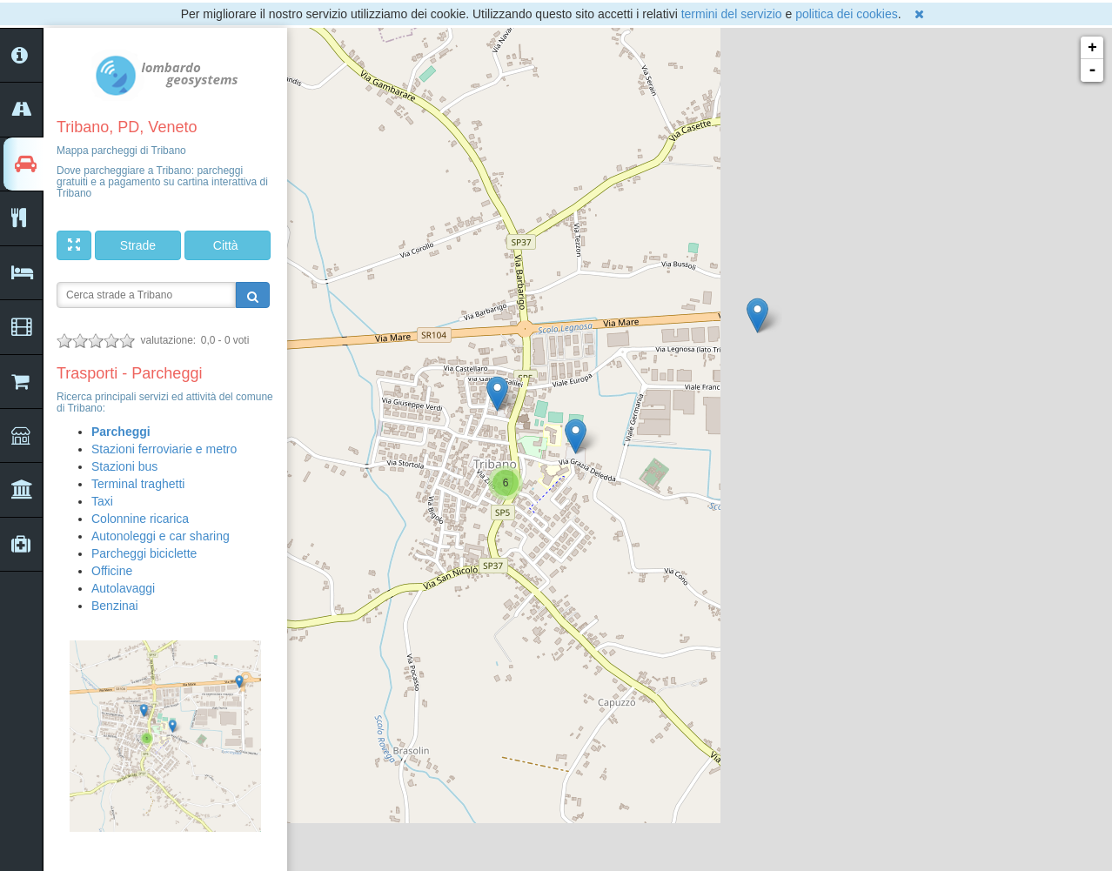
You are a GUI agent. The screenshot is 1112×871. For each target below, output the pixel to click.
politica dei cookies (846, 14)
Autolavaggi (123, 588)
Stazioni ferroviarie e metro (164, 449)
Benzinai (114, 606)
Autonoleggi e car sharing (160, 536)
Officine (111, 571)
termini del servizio (731, 14)
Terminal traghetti (137, 484)
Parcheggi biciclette (144, 553)
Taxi (102, 501)
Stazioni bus (124, 466)
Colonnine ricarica (140, 519)
